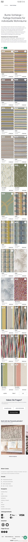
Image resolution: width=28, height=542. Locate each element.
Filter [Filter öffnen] (5, 47)
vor (23, 393)
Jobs (2, 493)
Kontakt (2, 506)
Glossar (2, 504)
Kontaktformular (7, 408)
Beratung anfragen (14, 412)
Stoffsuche (3, 498)
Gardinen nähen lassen (6, 508)
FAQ (2, 502)
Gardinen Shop (4, 491)
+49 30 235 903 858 (19, 408)
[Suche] (18, 2)
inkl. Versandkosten (23, 540)
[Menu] (26, 2)
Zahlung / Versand (5, 500)
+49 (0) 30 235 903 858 (8, 481)
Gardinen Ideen (4, 496)
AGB (3, 536)
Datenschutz (17, 536)
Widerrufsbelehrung (9, 536)
